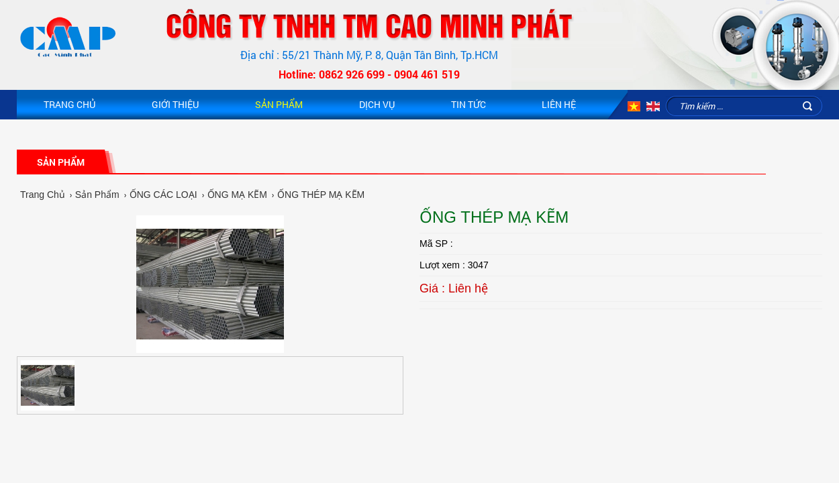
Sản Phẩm (279, 104)
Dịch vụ (377, 104)
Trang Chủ (69, 104)
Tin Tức (468, 104)
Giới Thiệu (175, 104)
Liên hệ (559, 104)
